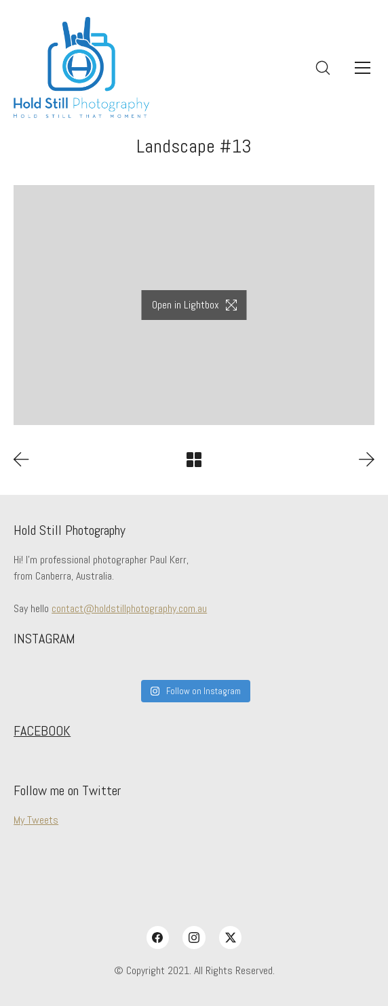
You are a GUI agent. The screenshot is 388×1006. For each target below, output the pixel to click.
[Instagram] (194, 937)
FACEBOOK (42, 731)
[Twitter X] (230, 937)
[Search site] (322, 67)
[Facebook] (158, 937)
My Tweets (36, 820)
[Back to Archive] (194, 459)
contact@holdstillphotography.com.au (129, 608)
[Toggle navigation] (362, 68)
